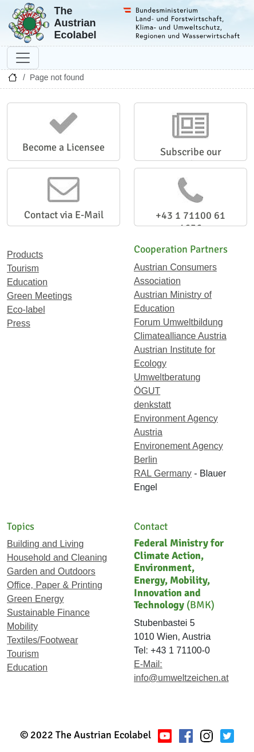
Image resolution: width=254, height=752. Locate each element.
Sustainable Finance (48, 612)
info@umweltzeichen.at (181, 678)
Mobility (22, 626)
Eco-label (26, 309)
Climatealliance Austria (180, 336)
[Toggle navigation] (23, 57)
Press (18, 323)
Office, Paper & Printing (54, 585)
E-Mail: (148, 664)
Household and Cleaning (57, 557)
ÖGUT (147, 391)
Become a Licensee (63, 147)
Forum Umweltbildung (178, 322)
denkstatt (152, 405)
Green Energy (35, 599)
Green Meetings (39, 296)
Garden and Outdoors (51, 571)
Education (27, 282)
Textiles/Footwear (42, 640)
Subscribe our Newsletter (190, 158)
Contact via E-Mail (64, 214)
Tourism (23, 268)
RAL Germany (163, 473)
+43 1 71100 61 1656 (190, 221)
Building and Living (45, 544)
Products (25, 254)
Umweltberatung (167, 377)
